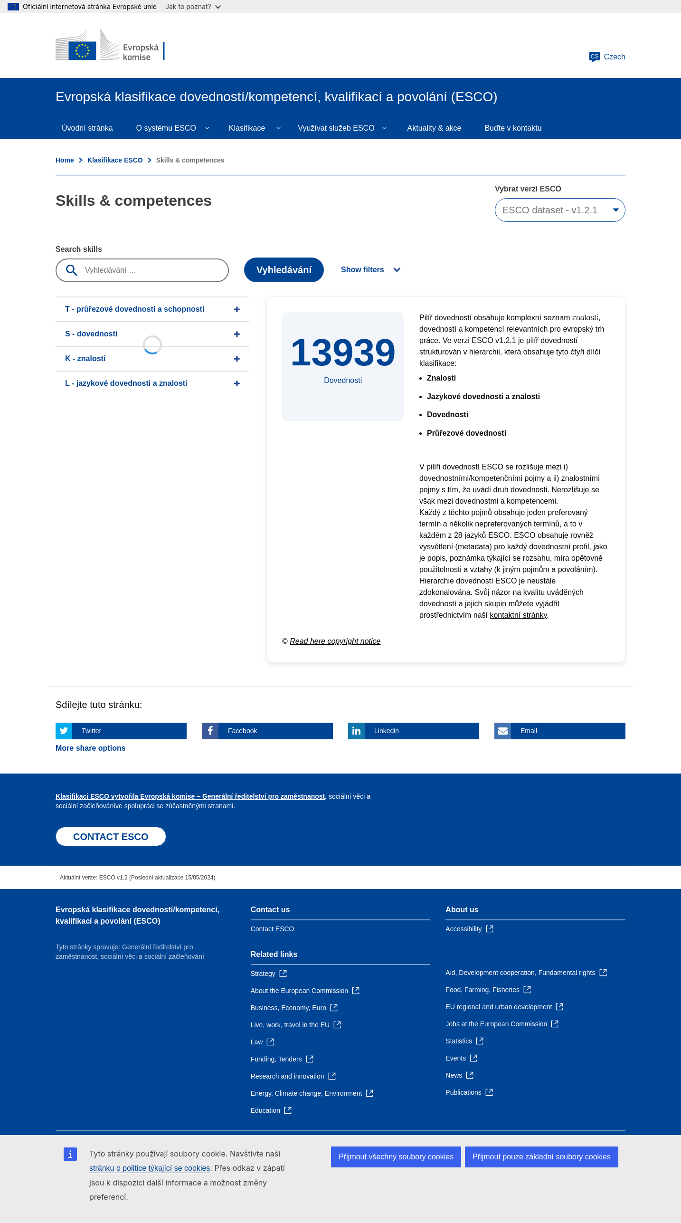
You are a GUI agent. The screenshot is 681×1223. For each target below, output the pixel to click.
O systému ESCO (166, 128)
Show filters (362, 270)
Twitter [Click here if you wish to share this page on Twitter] (91, 731)
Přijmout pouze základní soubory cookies (542, 1157)
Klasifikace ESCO (115, 160)
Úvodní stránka (87, 128)
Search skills (79, 249)
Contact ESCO (272, 929)
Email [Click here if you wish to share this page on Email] (528, 731)
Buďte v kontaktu (512, 128)
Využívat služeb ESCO (336, 128)
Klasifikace (247, 128)
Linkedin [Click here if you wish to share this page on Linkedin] (386, 731)
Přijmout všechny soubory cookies (396, 1157)
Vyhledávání (284, 270)
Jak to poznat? (193, 6)
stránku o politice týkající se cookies (149, 1168)
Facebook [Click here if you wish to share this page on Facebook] (242, 731)
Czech (607, 57)
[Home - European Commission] (124, 46)
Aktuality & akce (434, 128)
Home (65, 160)
